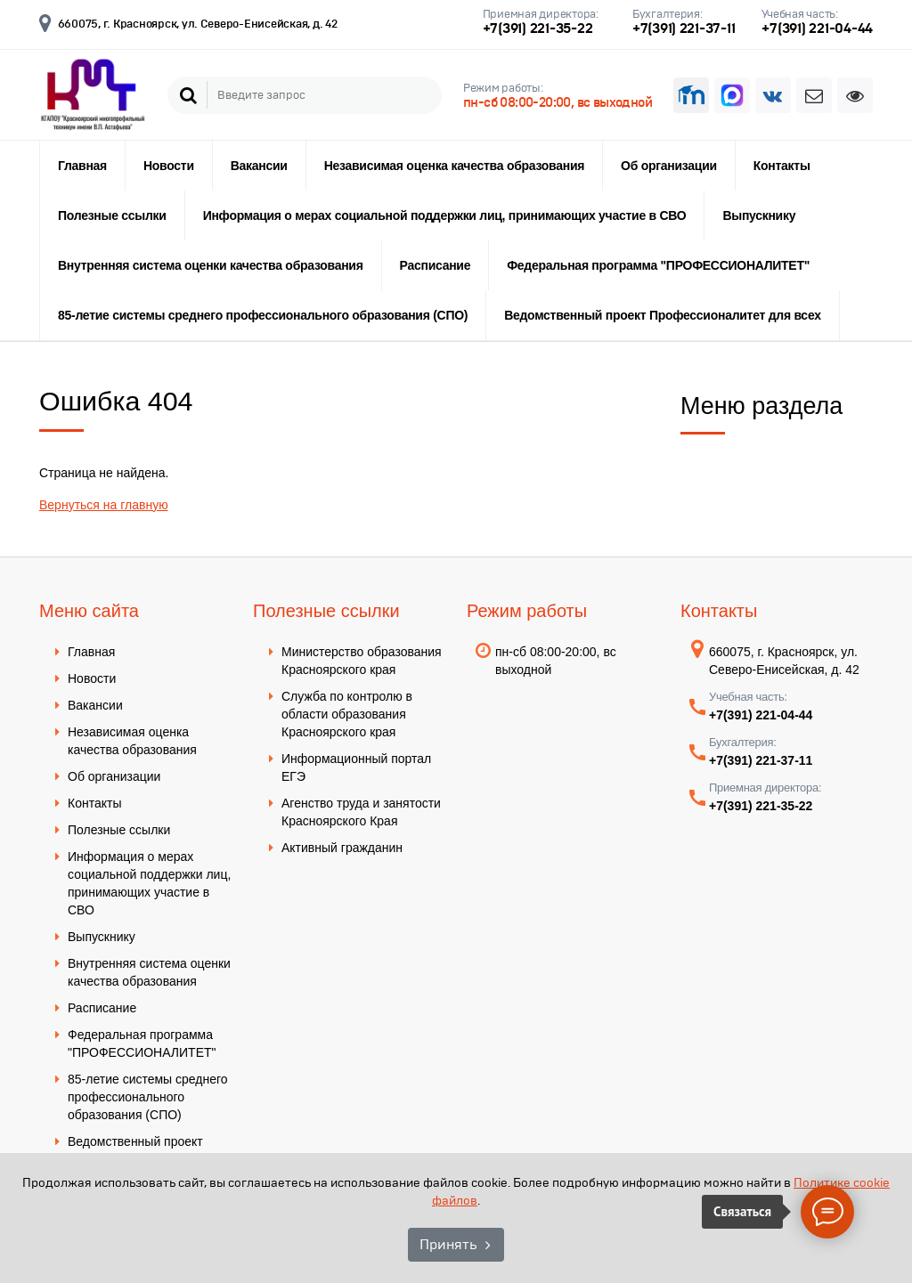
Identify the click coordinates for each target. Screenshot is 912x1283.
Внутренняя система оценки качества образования (210, 265)
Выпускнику (758, 215)
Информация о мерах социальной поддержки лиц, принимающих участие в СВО (445, 215)
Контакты (781, 165)
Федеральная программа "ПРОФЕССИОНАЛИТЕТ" (658, 265)
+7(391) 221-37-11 (684, 28)
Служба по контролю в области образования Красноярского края (346, 714)
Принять (447, 1244)
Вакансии (259, 165)
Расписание (435, 265)
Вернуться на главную (103, 505)
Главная (82, 165)
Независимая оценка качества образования (454, 165)
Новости (168, 165)
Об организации (669, 165)
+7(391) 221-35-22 (538, 28)
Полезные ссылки (112, 215)
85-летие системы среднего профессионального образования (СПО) (263, 315)
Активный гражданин (342, 847)
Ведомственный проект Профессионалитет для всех (662, 315)
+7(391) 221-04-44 (817, 28)
